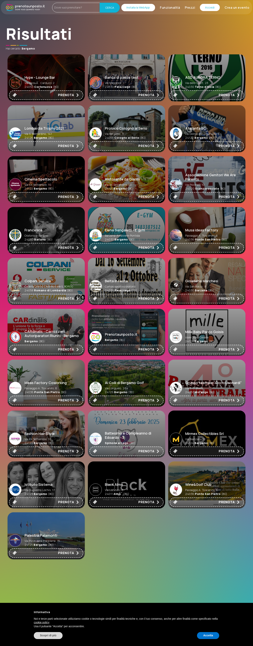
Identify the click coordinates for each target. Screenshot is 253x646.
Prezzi (190, 7)
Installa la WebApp (138, 7)
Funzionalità (170, 7)
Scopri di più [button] (48, 635)
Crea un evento (237, 7)
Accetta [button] (208, 635)
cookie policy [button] (41, 622)
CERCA (109, 7)
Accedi (210, 7)
